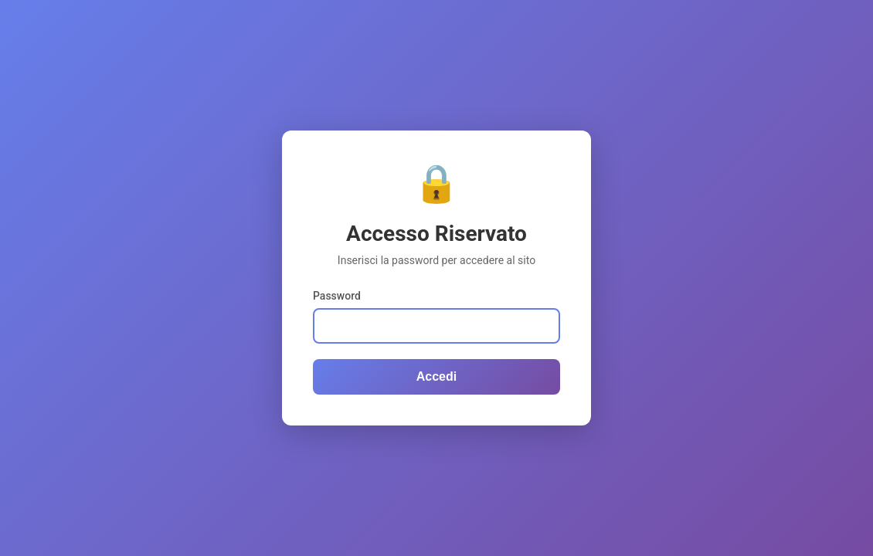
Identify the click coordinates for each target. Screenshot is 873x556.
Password (337, 296)
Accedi (436, 376)
